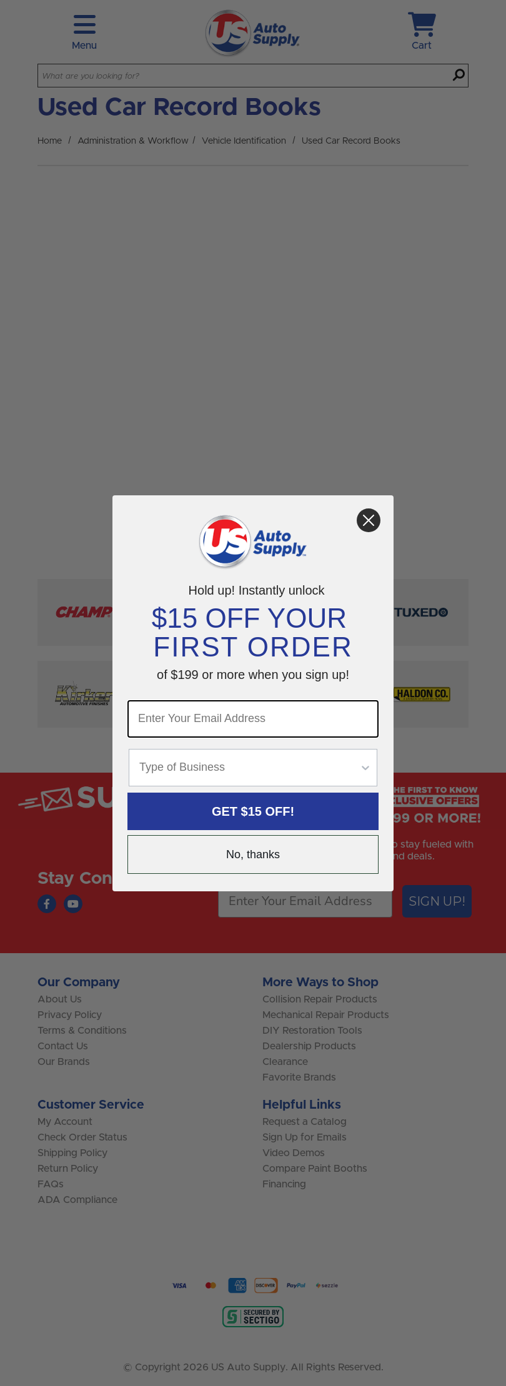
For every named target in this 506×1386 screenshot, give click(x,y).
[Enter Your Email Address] (253, 719)
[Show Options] (365, 768)
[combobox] (249, 768)
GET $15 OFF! (253, 811)
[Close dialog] (368, 520)
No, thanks (253, 854)
